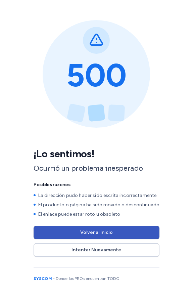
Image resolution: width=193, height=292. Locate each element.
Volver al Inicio (96, 232)
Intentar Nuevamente (96, 250)
